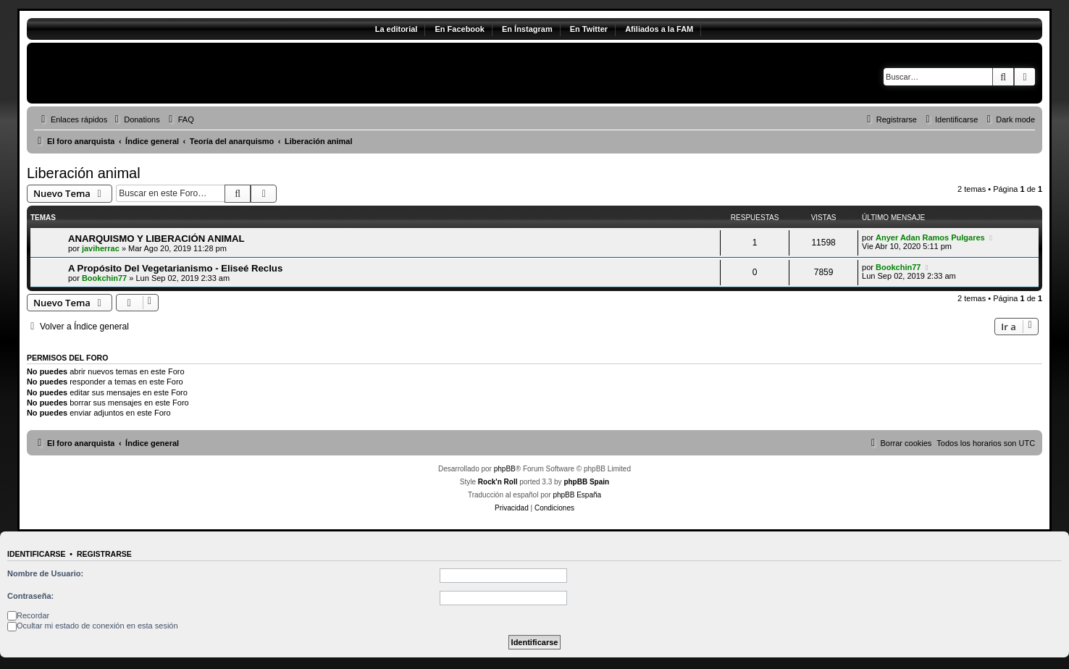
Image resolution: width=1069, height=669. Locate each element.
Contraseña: (30, 596)
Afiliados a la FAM (659, 29)
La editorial (396, 29)
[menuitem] (135, 119)
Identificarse (36, 554)
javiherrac (101, 248)
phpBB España (577, 495)
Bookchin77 (104, 278)
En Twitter (589, 29)
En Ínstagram (527, 29)
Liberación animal (84, 173)
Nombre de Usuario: (45, 573)
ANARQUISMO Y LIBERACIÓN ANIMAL (156, 238)
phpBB (505, 469)
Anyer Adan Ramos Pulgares (930, 237)
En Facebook (459, 29)
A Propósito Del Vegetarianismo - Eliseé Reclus (175, 268)
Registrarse (104, 554)
